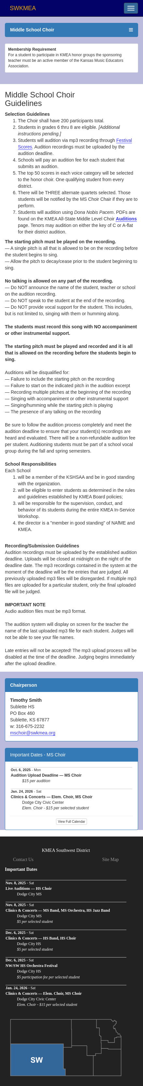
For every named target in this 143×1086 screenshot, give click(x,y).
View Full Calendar (71, 821)
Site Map (110, 859)
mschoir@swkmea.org (32, 732)
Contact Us (23, 859)
